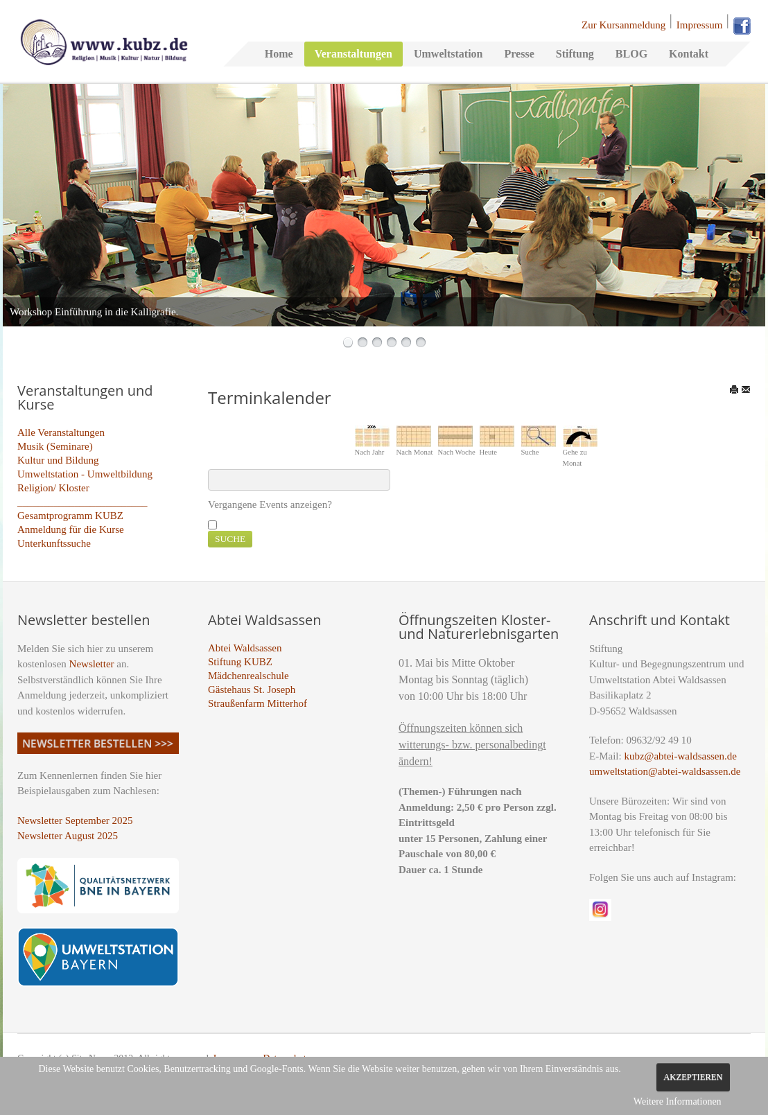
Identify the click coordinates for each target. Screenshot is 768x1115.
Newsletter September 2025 (75, 820)
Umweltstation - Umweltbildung (84, 474)
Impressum (700, 24)
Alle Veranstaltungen (61, 432)
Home (279, 54)
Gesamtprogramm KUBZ (70, 515)
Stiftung (575, 54)
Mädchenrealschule (248, 675)
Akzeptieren (692, 1077)
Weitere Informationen (678, 1101)
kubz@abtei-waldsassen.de (680, 756)
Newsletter (91, 663)
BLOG (631, 54)
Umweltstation (448, 54)
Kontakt (688, 54)
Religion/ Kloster (53, 487)
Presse (519, 54)
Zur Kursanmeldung (623, 24)
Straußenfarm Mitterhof (257, 703)
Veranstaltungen (353, 54)
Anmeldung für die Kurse (70, 529)
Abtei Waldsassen (244, 647)
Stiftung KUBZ (240, 661)
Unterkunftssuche (54, 543)
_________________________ (82, 501)
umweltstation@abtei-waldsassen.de (664, 771)
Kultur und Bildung (58, 460)
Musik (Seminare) (55, 446)
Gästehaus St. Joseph (251, 689)
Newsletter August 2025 (67, 835)
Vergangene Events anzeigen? (270, 504)
